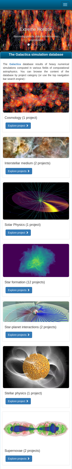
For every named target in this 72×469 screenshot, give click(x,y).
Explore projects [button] (19, 171)
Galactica (15, 64)
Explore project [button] (18, 125)
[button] (3, 45)
